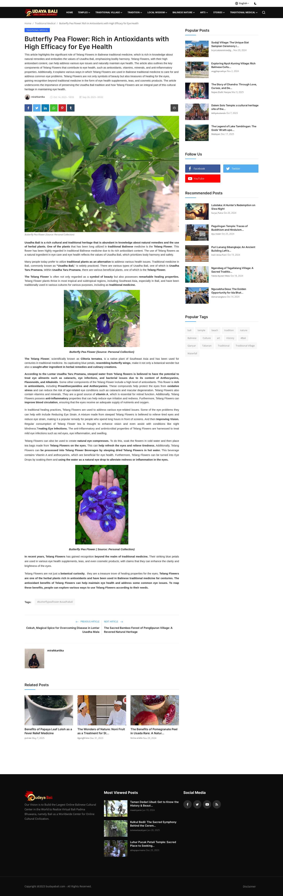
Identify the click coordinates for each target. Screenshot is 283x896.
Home (69, 12)
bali (189, 330)
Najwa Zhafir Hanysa (222, 92)
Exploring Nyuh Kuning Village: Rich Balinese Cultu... (233, 65)
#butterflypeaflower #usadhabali (55, 601)
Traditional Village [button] (109, 12)
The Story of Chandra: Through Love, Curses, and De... (234, 86)
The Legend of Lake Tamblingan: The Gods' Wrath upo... (233, 128)
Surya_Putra (217, 212)
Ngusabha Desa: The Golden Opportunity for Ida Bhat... (228, 290)
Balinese (192, 338)
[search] (263, 12)
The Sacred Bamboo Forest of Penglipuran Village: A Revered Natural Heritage (138, 630)
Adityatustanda (219, 113)
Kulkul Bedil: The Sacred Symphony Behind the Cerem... (153, 823)
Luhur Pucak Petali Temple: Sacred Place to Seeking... (153, 843)
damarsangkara (219, 296)
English (241, 3)
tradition (229, 330)
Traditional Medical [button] (244, 12)
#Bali (243, 338)
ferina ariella (136, 738)
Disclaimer (249, 886)
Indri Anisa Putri (219, 254)
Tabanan (207, 345)
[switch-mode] (255, 3)
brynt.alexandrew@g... (223, 50)
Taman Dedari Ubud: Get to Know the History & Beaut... (154, 803)
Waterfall (192, 353)
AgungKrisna (84, 738)
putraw (28, 738)
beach (215, 330)
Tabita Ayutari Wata (221, 275)
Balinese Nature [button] (184, 12)
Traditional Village (245, 345)
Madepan (216, 134)
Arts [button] (204, 12)
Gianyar (192, 345)
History (230, 338)
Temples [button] (84, 12)
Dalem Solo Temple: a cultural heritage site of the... (234, 107)
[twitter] (197, 804)
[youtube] (207, 804)
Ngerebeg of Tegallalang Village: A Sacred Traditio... (232, 269)
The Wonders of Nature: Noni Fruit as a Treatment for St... (101, 731)
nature (243, 330)
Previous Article (87, 621)
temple (201, 330)
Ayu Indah (216, 233)
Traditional (223, 345)
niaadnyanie (136, 810)
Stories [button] (219, 12)
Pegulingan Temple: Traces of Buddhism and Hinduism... (229, 227)
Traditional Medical (45, 23)
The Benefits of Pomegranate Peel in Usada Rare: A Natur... (153, 731)
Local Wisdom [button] (157, 12)
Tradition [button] (135, 12)
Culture (207, 338)
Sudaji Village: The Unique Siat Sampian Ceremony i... (230, 44)
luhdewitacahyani (139, 830)
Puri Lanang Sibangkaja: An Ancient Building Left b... (233, 248)
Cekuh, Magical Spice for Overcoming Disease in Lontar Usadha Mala (62, 630)
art (218, 338)
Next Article (113, 621)
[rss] (217, 804)
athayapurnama (138, 850)
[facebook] (187, 804)
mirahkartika (55, 650)
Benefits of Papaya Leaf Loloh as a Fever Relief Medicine (48, 731)
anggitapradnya (219, 71)
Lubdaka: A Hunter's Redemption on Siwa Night (233, 207)
